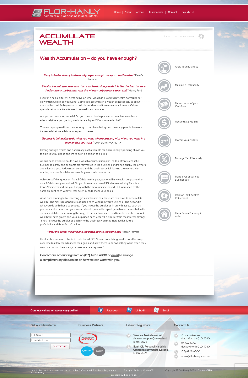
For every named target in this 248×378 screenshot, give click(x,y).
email (115, 255)
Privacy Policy (37, 372)
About (128, 12)
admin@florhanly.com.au (195, 356)
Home (117, 12)
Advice (140, 12)
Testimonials (156, 12)
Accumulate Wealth (185, 36)
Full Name (37, 335)
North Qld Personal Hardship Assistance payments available (151, 348)
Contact (172, 12)
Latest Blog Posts (138, 325)
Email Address (39, 340)
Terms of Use (205, 370)
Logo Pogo (130, 375)
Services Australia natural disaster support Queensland (150, 337)
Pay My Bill (187, 12)
